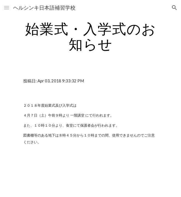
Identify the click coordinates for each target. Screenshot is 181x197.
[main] (90, 36)
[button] (6, 7)
